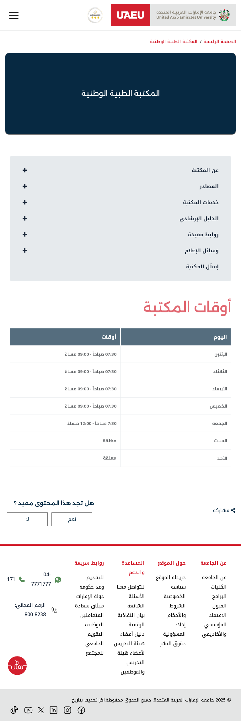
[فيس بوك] (81, 709)
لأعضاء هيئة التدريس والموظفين (131, 662)
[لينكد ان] (53, 709)
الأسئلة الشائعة (136, 601)
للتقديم (95, 577)
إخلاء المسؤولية (174, 629)
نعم (72, 519)
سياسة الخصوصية (175, 591)
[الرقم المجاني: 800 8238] (34, 610)
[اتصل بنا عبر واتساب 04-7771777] (46, 579)
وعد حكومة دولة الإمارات (90, 591)
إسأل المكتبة (202, 266)
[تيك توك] (14, 709)
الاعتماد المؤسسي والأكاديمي (214, 624)
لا (27, 519)
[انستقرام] (67, 709)
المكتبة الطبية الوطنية (173, 41)
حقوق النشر (173, 643)
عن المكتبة (205, 170)
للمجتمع (95, 653)
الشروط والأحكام (177, 610)
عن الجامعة (214, 577)
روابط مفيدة (203, 234)
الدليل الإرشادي (199, 218)
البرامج (219, 596)
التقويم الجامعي (94, 638)
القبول (219, 606)
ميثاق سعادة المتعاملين (89, 610)
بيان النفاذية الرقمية (131, 619)
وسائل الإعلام (202, 250)
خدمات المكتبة (201, 202)
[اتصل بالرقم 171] (16, 579)
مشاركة (224, 510)
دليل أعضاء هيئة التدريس (129, 638)
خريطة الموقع (171, 577)
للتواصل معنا (131, 587)
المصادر (209, 186)
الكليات (219, 587)
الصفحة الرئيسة (219, 41)
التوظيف (94, 624)
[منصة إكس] (41, 709)
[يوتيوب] (28, 709)
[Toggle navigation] (14, 15)
